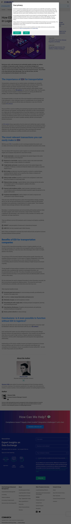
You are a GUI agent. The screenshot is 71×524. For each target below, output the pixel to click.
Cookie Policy (35, 28)
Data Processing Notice (25, 28)
